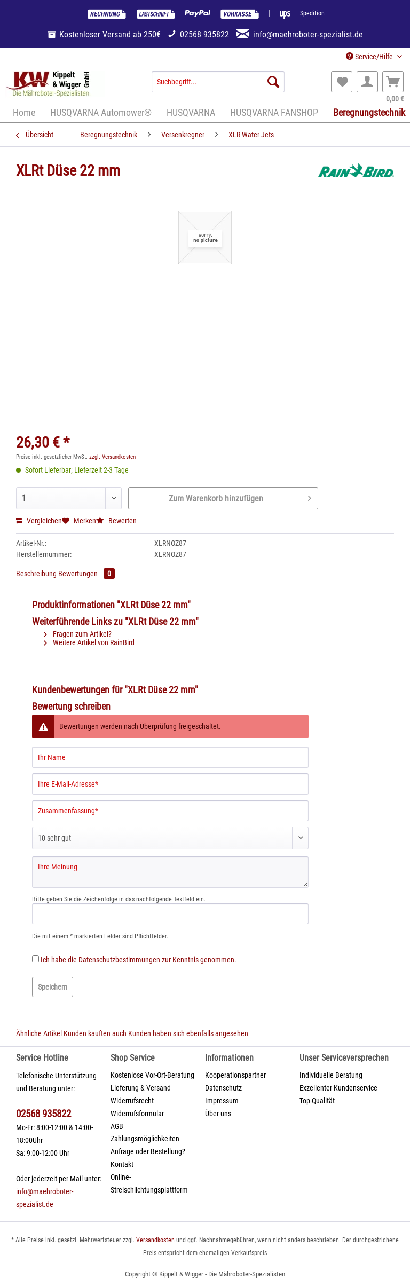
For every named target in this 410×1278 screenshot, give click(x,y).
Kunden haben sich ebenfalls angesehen (188, 1033)
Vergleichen (39, 520)
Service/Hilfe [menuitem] (370, 56)
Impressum (222, 1100)
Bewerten (116, 520)
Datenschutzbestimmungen (119, 959)
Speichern (52, 987)
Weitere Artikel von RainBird (89, 642)
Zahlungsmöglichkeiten (145, 1138)
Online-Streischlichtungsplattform (149, 1183)
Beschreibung (36, 573)
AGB (117, 1126)
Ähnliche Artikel (39, 1033)
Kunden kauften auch (95, 1033)
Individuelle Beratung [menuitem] (330, 1075)
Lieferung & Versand (141, 1088)
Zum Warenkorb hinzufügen (240, 497)
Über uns (218, 1113)
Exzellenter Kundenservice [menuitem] (338, 1088)
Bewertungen (86, 573)
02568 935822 (43, 1114)
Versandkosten (155, 1240)
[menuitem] (218, 86)
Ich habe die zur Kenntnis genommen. (138, 959)
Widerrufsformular (137, 1113)
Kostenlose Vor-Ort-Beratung (152, 1075)
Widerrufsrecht (132, 1100)
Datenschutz (223, 1088)
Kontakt (122, 1164)
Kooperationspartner (235, 1075)
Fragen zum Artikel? (78, 634)
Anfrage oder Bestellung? (148, 1151)
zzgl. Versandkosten (112, 456)
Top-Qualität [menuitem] (317, 1100)
